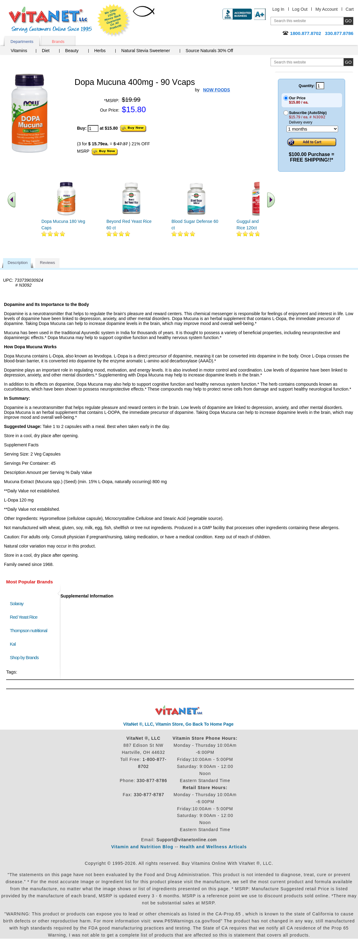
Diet (45, 50)
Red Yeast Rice (23, 617)
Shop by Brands (25, 657)
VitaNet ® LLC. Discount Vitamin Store (179, 710)
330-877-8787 (149, 794)
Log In (278, 9)
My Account (326, 9)
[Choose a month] (312, 129)
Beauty (72, 50)
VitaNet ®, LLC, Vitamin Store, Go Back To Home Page (178, 724)
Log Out (300, 9)
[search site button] (348, 62)
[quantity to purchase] (93, 128)
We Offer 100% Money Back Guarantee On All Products (114, 20)
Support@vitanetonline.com (186, 839)
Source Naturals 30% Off (209, 50)
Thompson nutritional (28, 630)
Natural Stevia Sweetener (145, 50)
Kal (13, 644)
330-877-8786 (152, 780)
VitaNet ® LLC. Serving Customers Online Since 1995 (50, 20)
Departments (21, 41)
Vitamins (19, 50)
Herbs (100, 50)
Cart (350, 9)
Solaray (16, 603)
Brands (58, 41)
